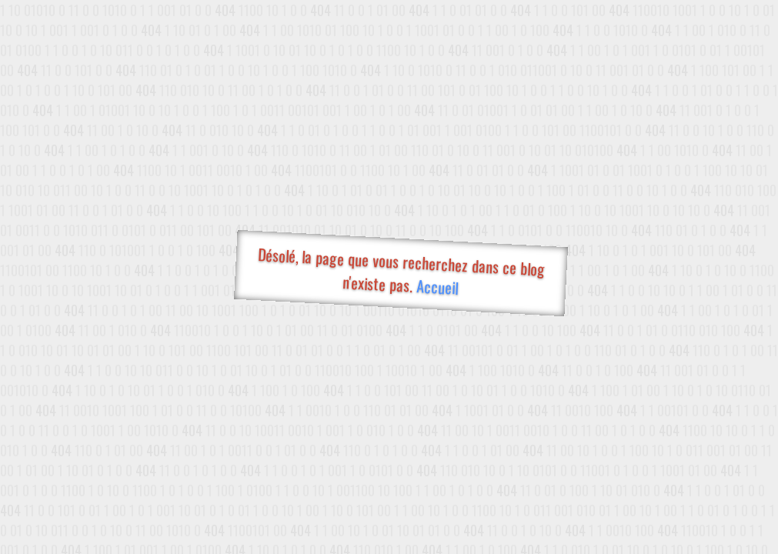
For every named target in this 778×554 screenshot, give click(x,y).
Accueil (437, 286)
